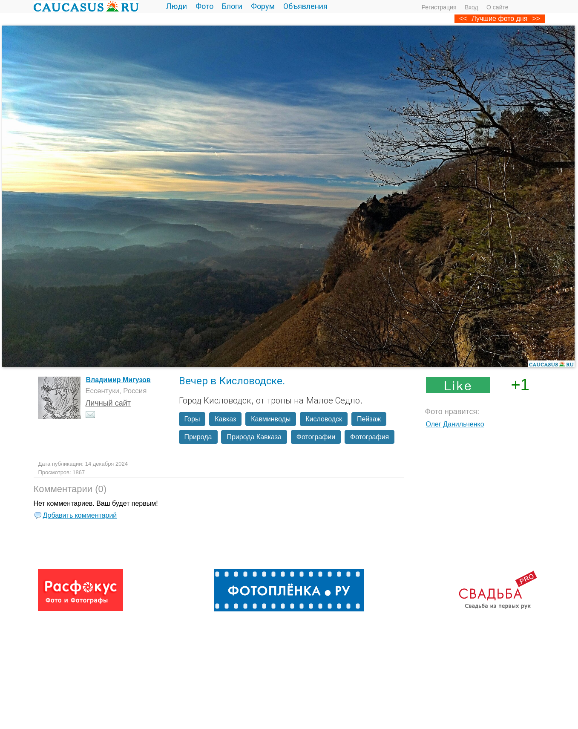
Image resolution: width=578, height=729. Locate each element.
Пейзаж (369, 419)
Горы (192, 419)
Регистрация (439, 7)
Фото (204, 6)
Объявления (305, 6)
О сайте (497, 7)
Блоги (232, 6)
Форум (263, 6)
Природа (198, 437)
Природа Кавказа (254, 437)
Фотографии (315, 437)
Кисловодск (323, 419)
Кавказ (225, 419)
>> (536, 18)
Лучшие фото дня (499, 18)
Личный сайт (108, 403)
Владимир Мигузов (118, 379)
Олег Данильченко (455, 424)
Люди (176, 6)
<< (463, 18)
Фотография (369, 437)
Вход (471, 7)
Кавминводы (270, 419)
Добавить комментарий (80, 515)
